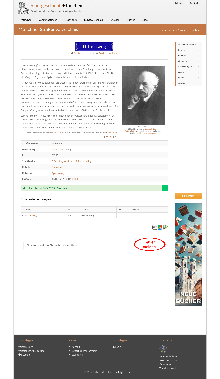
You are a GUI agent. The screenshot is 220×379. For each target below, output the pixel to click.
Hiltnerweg (31, 215)
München (56, 5)
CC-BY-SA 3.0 (113, 132)
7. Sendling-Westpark (63, 161)
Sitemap (25, 354)
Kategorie (182, 50)
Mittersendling (83, 161)
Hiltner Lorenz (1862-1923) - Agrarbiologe (46, 188)
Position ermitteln (108, 53)
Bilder (145, 19)
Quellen (115, 19)
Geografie (182, 61)
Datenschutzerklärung (32, 350)
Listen (181, 72)
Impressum (27, 346)
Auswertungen (185, 66)
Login (179, 2)
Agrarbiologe (59, 173)
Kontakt (188, 195)
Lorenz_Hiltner (56, 132)
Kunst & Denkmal (93, 19)
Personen (57, 167)
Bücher (131, 19)
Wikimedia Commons (147, 133)
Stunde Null (78, 354)
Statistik (182, 77)
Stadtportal (168, 30)
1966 (54, 149)
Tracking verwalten (169, 368)
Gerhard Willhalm (101, 372)
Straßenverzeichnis (189, 30)
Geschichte (70, 19)
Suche (195, 2)
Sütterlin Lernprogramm (84, 350)
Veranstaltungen (48, 19)
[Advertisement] (188, 145)
